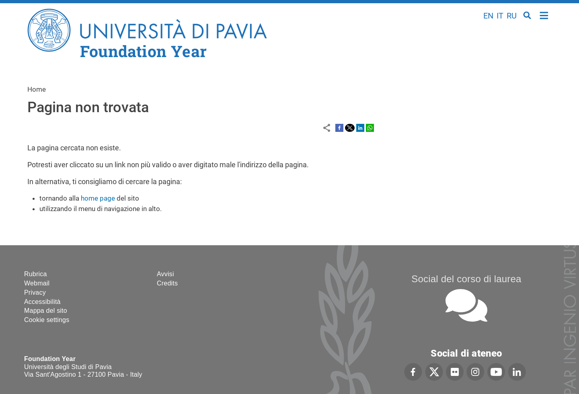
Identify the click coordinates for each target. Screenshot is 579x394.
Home (544, 15)
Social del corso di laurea (466, 278)
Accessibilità (42, 301)
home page (98, 198)
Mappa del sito (45, 310)
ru (512, 16)
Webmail (36, 283)
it (500, 16)
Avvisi (165, 274)
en (488, 16)
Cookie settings (46, 319)
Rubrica (35, 274)
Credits (167, 283)
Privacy (35, 292)
